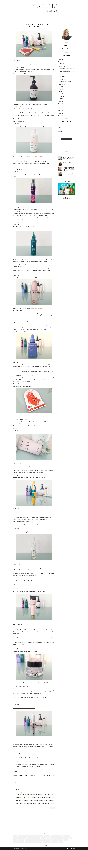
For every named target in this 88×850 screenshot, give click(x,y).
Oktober (61, 66)
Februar (61, 96)
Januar (61, 98)
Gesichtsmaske (21, 840)
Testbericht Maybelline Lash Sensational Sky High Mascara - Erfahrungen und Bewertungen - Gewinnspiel (69, 169)
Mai (61, 91)
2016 (60, 111)
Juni (61, 89)
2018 (60, 108)
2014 (60, 115)
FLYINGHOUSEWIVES (19, 848)
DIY (51, 842)
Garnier (44, 842)
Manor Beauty (16, 842)
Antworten (52, 807)
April (61, 93)
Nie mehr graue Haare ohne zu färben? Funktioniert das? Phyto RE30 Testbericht (69, 158)
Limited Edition (55, 840)
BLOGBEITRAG (17, 106)
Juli (61, 87)
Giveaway (33, 842)
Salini (27, 848)
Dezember (62, 63)
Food (49, 842)
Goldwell (66, 840)
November (62, 64)
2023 (60, 99)
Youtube (60, 842)
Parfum (61, 840)
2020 (60, 105)
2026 (60, 58)
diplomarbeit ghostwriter (27, 801)
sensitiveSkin (27, 842)
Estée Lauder (39, 842)
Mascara (22, 842)
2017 (60, 110)
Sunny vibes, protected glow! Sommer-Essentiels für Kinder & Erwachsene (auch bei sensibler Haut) (66, 197)
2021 (60, 103)
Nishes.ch (25, 108)
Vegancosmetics (28, 840)
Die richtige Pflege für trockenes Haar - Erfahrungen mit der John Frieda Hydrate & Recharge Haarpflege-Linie (68, 163)
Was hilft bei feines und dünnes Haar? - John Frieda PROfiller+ (69, 174)
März (61, 94)
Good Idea (56, 842)
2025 (60, 59)
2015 (60, 113)
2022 (60, 101)
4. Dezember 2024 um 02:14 (20, 790)
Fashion (15, 840)
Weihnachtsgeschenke (37, 840)
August (61, 86)
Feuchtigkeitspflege (47, 840)
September (62, 84)
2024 (60, 61)
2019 (60, 106)
